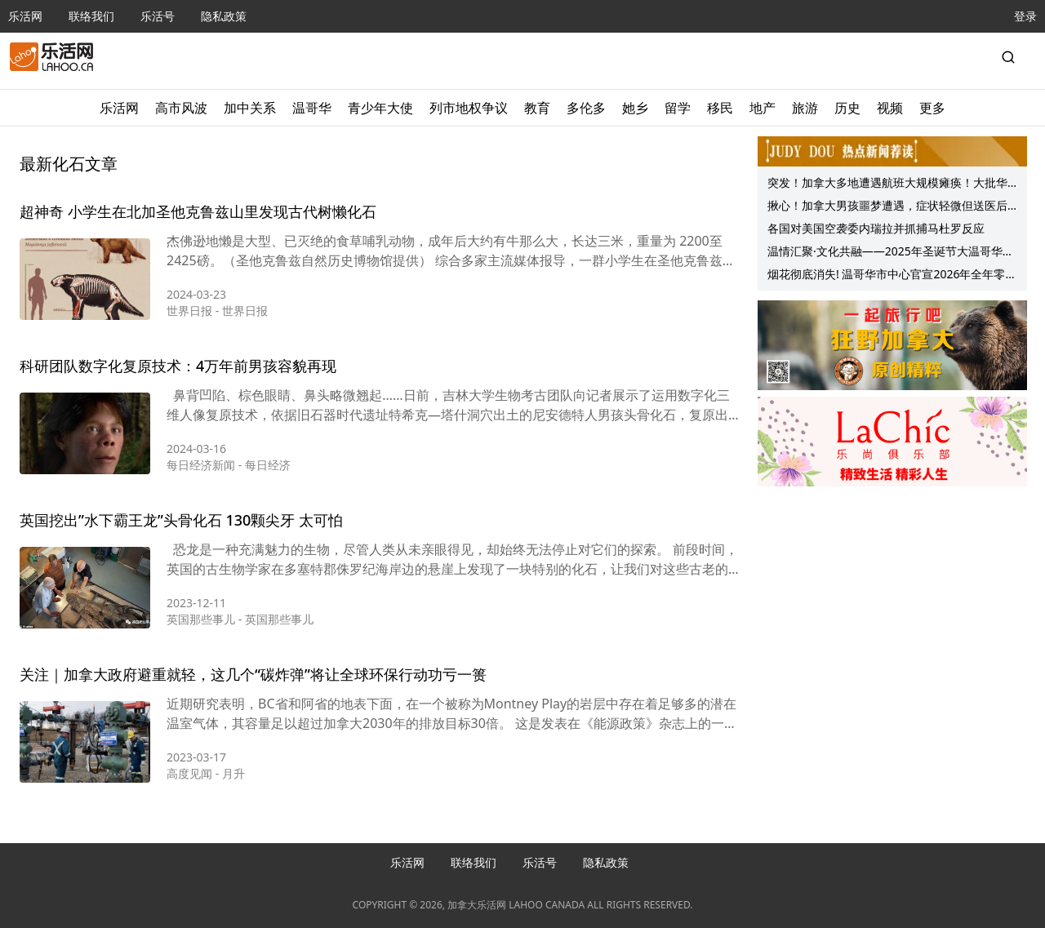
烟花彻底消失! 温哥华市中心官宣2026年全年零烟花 (891, 276)
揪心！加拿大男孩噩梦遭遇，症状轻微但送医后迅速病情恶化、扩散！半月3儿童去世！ (887, 207)
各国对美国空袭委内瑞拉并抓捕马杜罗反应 (876, 228)
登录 (1025, 16)
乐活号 (157, 16)
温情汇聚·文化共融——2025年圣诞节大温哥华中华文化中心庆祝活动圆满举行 (890, 253)
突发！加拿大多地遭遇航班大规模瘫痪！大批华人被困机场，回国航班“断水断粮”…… (887, 184)
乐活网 (25, 16)
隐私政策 (224, 16)
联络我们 (91, 16)
